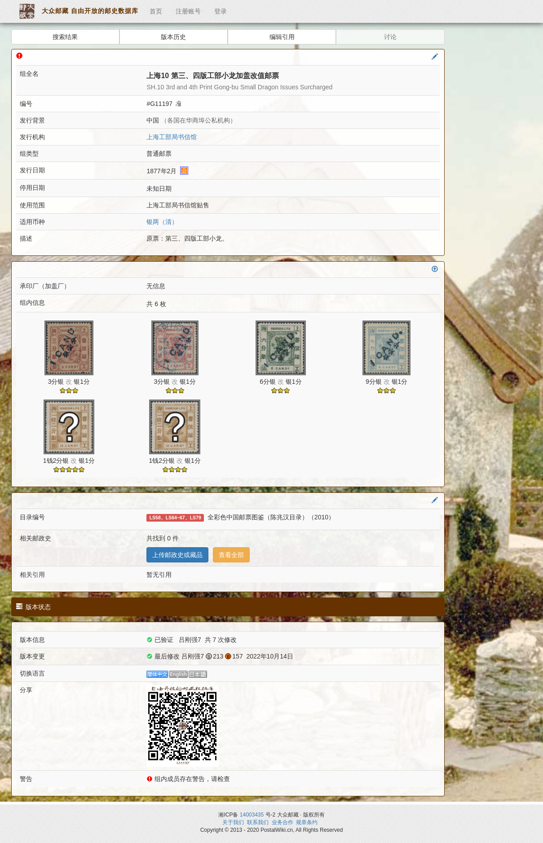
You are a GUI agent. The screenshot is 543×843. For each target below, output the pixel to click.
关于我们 (233, 822)
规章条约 (307, 822)
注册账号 (188, 11)
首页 (156, 11)
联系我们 (258, 822)
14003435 (252, 815)
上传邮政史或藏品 (177, 554)
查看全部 (231, 554)
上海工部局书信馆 (171, 136)
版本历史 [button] (173, 36)
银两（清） (162, 221)
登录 (220, 11)
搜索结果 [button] (65, 36)
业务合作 (282, 822)
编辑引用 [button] (282, 36)
